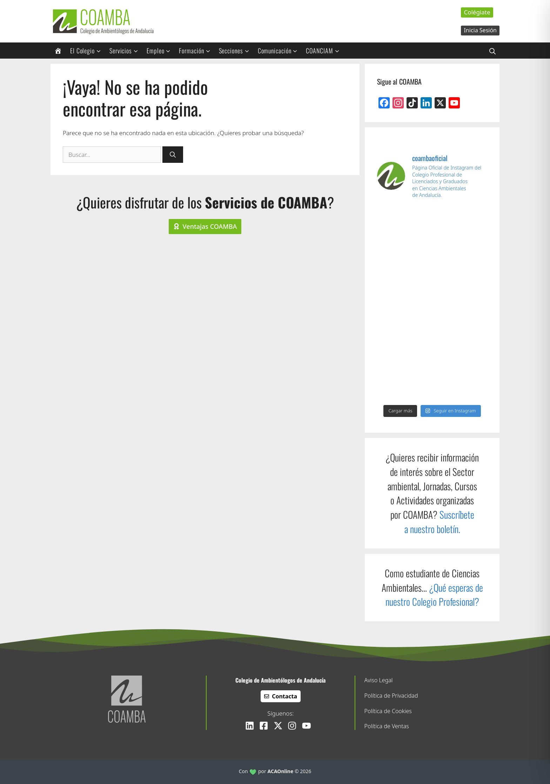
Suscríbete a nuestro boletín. (439, 521)
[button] (492, 50)
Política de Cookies (388, 711)
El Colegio (88, 50)
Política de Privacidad (391, 695)
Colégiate (477, 12)
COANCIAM (325, 50)
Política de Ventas (386, 726)
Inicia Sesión (480, 30)
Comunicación (280, 50)
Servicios (126, 50)
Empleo (161, 50)
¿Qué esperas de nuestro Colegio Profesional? (434, 594)
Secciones (236, 50)
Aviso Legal (378, 680)
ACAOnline (281, 771)
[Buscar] (172, 154)
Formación (197, 50)
